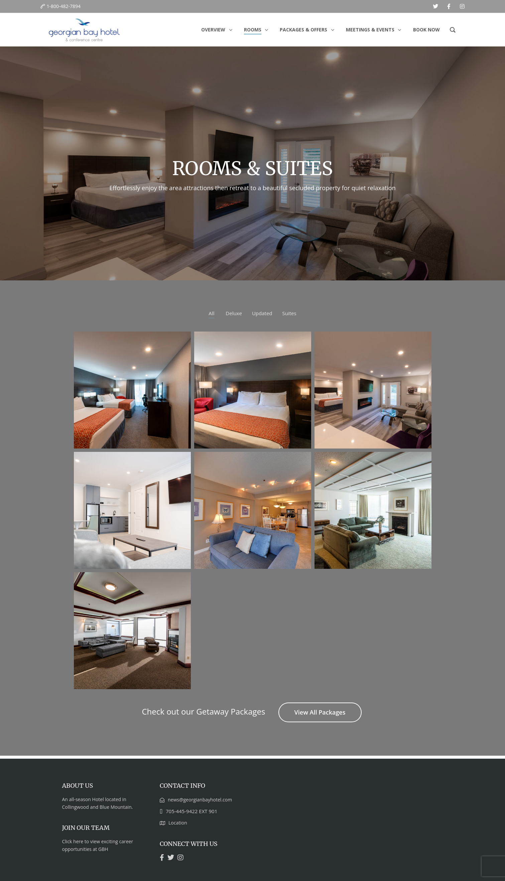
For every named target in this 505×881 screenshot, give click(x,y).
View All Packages (320, 712)
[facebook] (449, 6)
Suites (289, 313)
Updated (262, 313)
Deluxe (234, 313)
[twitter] (435, 6)
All (211, 313)
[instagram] (462, 6)
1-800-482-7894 (64, 6)
